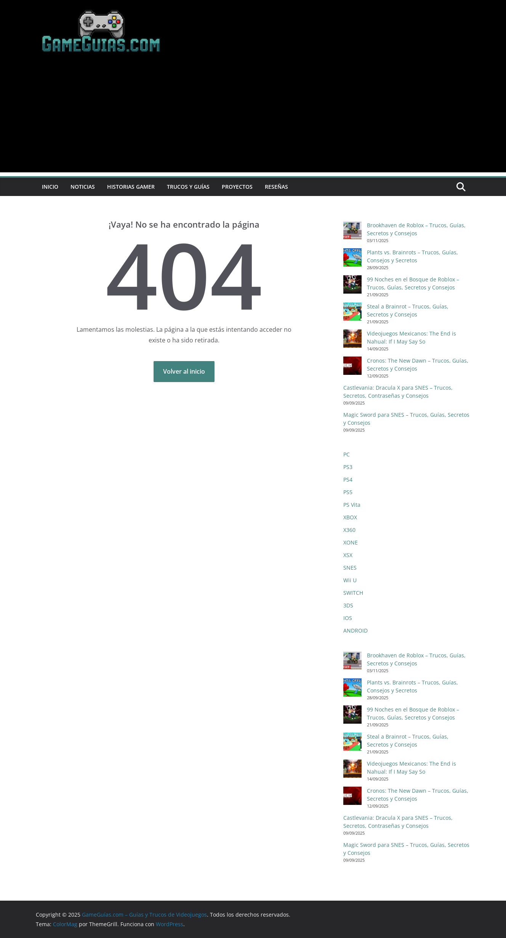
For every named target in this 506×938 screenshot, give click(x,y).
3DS (348, 605)
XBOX (350, 517)
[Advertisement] (253, 119)
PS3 (347, 467)
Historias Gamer (131, 186)
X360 (349, 529)
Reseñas (276, 186)
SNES (350, 567)
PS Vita (351, 504)
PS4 (347, 479)
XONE (350, 542)
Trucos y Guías (188, 186)
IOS (347, 618)
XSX (347, 555)
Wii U (350, 580)
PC (346, 454)
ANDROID (355, 630)
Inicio (50, 186)
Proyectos (237, 186)
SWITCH (353, 592)
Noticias (82, 186)
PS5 (347, 492)
